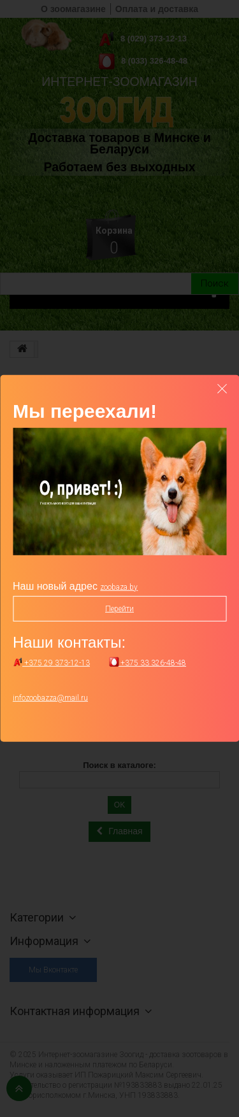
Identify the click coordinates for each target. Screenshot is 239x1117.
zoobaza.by (119, 587)
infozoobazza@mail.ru (50, 698)
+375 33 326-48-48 (147, 662)
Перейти (119, 608)
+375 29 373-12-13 (51, 662)
